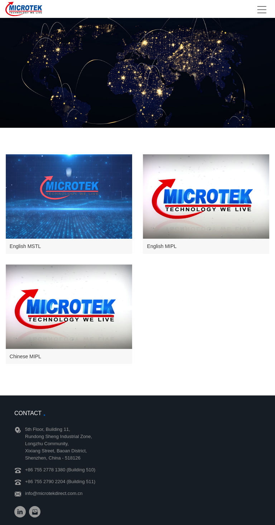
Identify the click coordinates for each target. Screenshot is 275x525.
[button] (69, 203)
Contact (28, 413)
